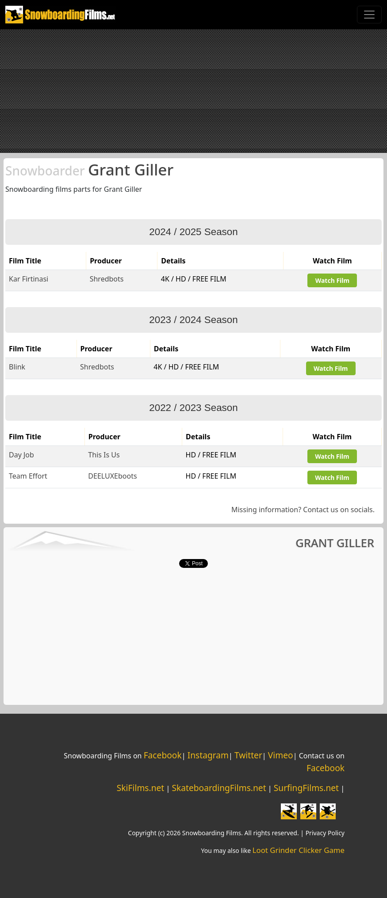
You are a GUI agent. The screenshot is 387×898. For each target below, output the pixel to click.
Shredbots (107, 279)
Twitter (248, 755)
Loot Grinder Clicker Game (299, 850)
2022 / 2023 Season (193, 407)
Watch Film (332, 280)
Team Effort (28, 476)
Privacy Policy (325, 833)
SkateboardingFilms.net (219, 788)
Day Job (21, 455)
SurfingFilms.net (306, 788)
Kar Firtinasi (28, 279)
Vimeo (280, 755)
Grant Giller (89, 169)
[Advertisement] (193, 91)
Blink (17, 367)
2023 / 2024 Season (193, 319)
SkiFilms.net (140, 788)
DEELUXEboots (112, 476)
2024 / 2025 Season (193, 231)
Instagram (208, 755)
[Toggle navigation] (369, 14)
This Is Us (103, 455)
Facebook (163, 755)
